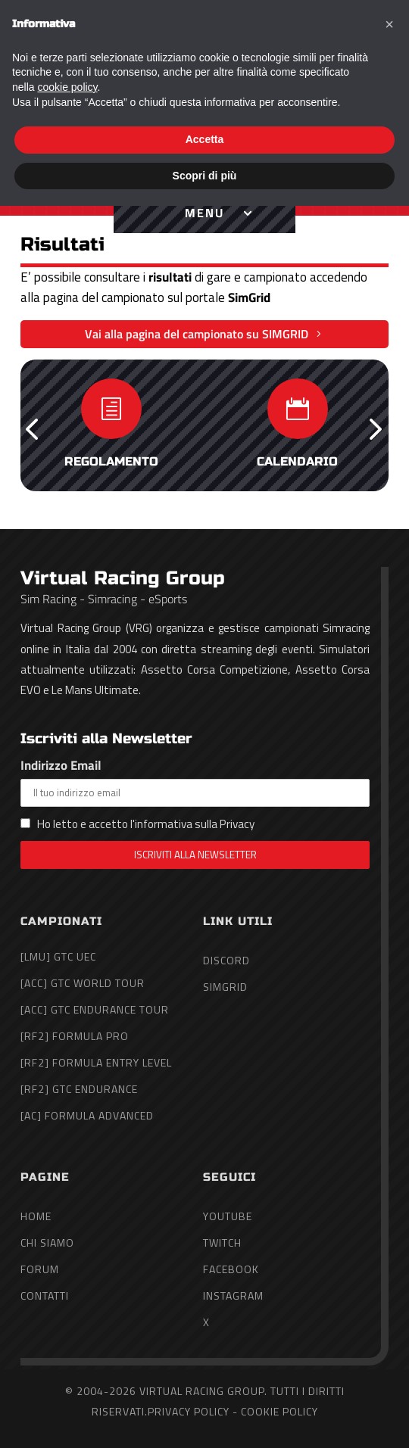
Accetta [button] (205, 1381)
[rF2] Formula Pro (74, 1036)
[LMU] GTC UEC (58, 956)
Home (36, 1216)
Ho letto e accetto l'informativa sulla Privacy (145, 824)
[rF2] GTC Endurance (79, 1089)
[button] (32, 427)
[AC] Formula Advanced (87, 1115)
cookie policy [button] (67, 1329)
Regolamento (111, 461)
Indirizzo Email (195, 781)
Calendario (297, 461)
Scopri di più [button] (205, 1417)
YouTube (227, 1216)
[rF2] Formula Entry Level (96, 1062)
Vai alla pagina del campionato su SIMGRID (196, 334)
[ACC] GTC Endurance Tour (94, 1009)
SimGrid (225, 987)
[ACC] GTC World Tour (82, 983)
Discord (226, 960)
